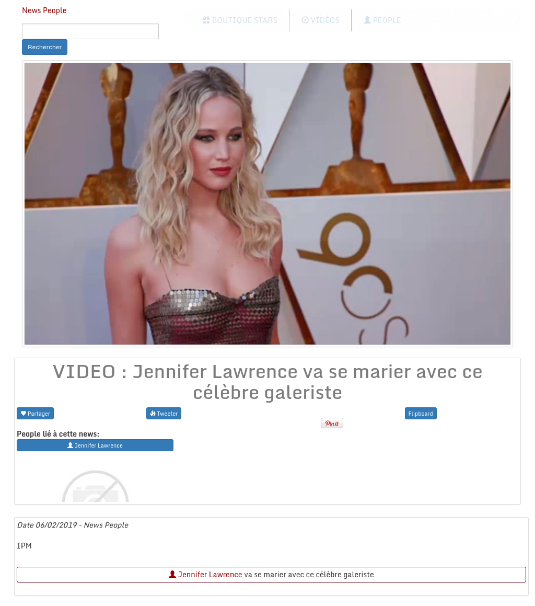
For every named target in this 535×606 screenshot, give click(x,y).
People (382, 20)
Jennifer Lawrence (205, 574)
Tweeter (164, 413)
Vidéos (320, 20)
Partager (35, 413)
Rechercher (45, 47)
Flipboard (421, 413)
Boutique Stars (240, 20)
